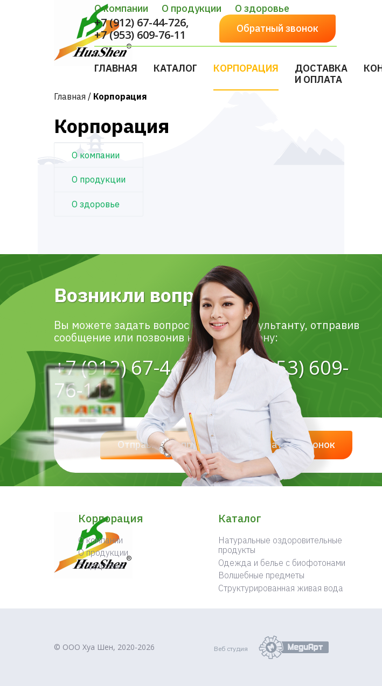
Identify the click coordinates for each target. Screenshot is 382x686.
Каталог (175, 68)
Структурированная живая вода (280, 588)
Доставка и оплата (321, 74)
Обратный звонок (277, 28)
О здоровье (262, 8)
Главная (115, 68)
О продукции (191, 8)
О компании (121, 8)
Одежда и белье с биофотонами (281, 562)
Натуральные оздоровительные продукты (280, 545)
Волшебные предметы (261, 575)
